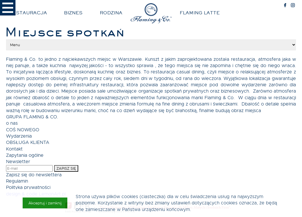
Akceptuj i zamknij (45, 203)
